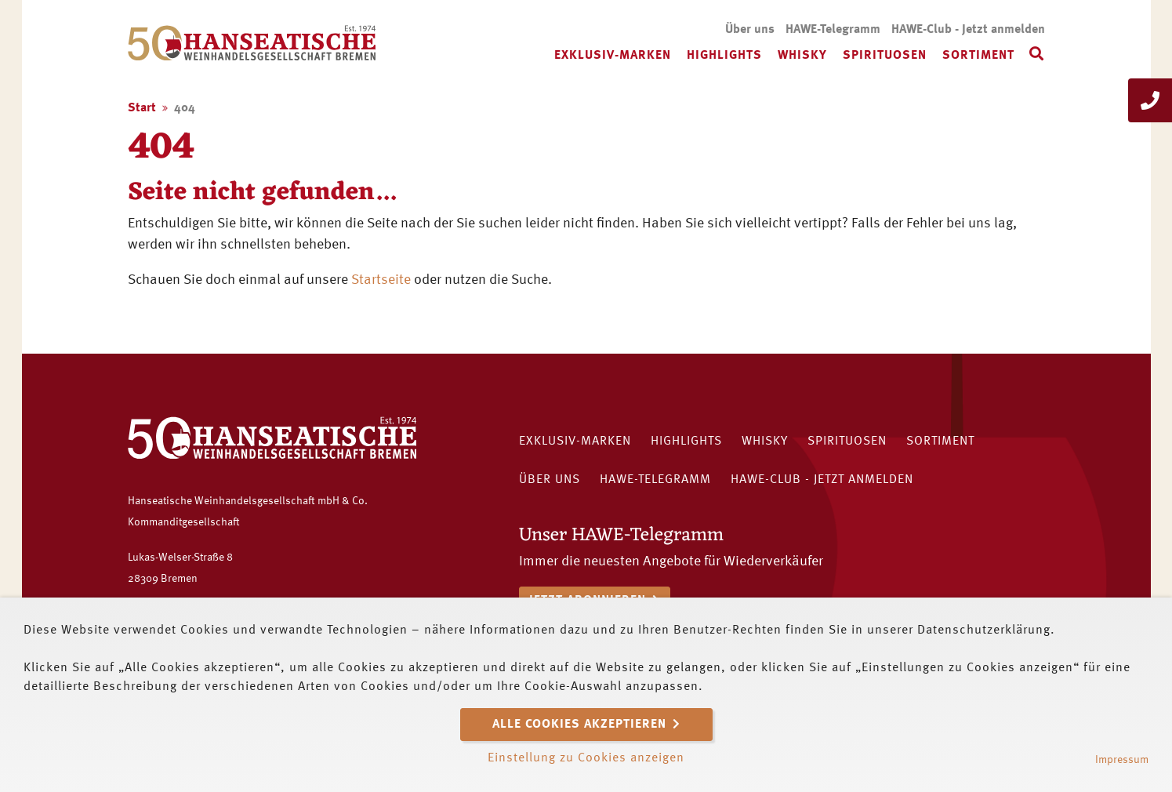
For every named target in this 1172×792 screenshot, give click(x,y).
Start (142, 108)
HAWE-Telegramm (833, 30)
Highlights (724, 55)
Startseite (381, 280)
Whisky (802, 55)
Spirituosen (885, 55)
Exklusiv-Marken (612, 55)
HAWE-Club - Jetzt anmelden (968, 30)
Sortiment (978, 55)
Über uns (750, 30)
